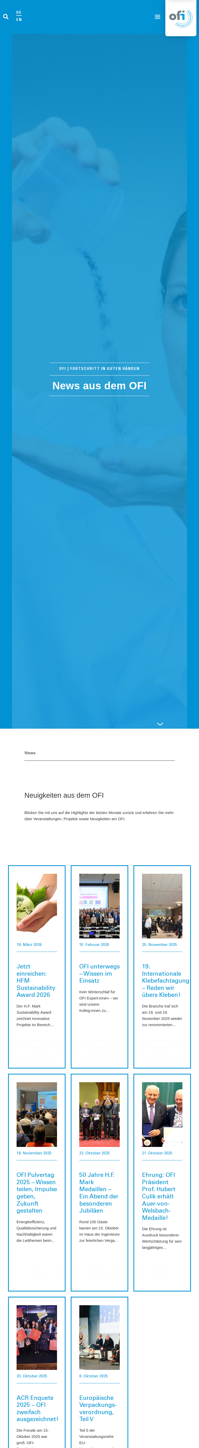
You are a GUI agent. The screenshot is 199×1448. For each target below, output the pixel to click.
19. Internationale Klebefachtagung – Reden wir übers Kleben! (165, 981)
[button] (5, 17)
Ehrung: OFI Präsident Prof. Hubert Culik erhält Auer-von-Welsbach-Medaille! (158, 1197)
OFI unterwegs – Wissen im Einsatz (99, 974)
